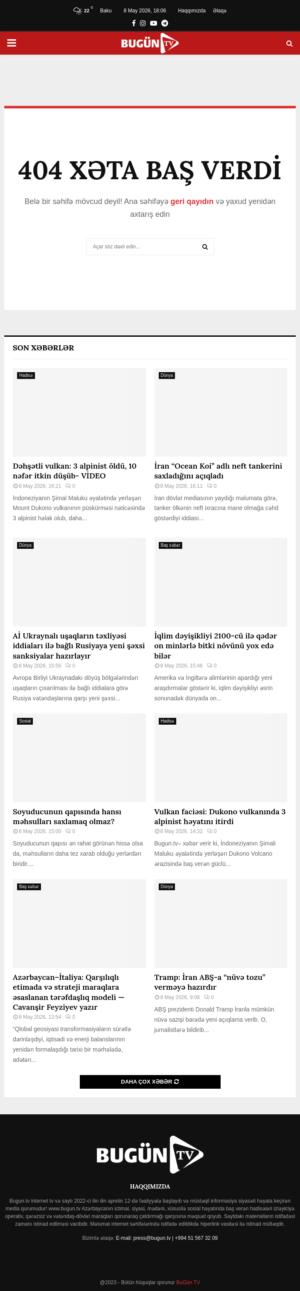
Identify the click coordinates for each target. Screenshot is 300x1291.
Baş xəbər (171, 545)
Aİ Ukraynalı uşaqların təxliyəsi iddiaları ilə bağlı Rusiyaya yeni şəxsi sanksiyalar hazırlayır (79, 646)
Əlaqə (220, 11)
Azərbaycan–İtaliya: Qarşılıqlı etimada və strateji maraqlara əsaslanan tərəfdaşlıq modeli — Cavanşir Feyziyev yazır (69, 992)
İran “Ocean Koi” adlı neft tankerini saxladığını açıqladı (218, 471)
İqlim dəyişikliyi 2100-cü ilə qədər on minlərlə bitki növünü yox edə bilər (215, 646)
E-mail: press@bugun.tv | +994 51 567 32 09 (167, 1238)
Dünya (167, 375)
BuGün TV (187, 1282)
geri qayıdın (192, 201)
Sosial (25, 721)
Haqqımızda (192, 11)
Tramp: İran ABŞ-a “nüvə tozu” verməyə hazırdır (209, 982)
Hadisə (26, 375)
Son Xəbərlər (43, 348)
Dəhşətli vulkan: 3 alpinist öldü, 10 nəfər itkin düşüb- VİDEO (75, 471)
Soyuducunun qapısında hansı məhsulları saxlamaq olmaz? (67, 816)
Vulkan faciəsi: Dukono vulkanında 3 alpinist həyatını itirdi (220, 816)
